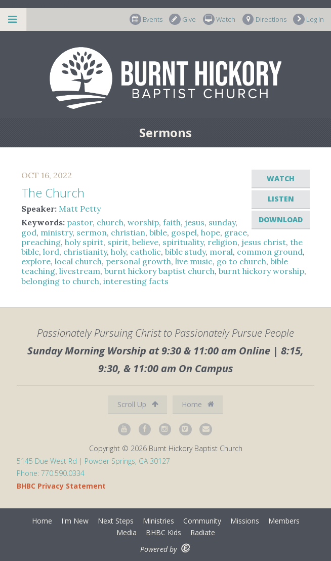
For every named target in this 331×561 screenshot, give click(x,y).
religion (222, 242)
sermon (91, 232)
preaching (41, 242)
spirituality (182, 242)
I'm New (75, 521)
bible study (185, 252)
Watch (219, 19)
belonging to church (60, 281)
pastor (80, 222)
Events (146, 19)
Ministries (158, 521)
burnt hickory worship (261, 271)
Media (126, 532)
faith (172, 222)
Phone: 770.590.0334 (51, 473)
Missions (244, 521)
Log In (308, 19)
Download (281, 219)
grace (235, 232)
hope (210, 232)
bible (158, 232)
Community (202, 521)
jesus (194, 222)
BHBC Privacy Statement (61, 486)
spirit (117, 242)
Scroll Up (137, 404)
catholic (145, 252)
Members (284, 521)
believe (145, 242)
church (110, 222)
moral (221, 252)
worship (143, 222)
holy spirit (84, 242)
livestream (79, 271)
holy (118, 252)
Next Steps (116, 521)
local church (78, 261)
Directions (264, 19)
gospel (184, 232)
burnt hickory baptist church (159, 271)
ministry (56, 232)
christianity (85, 252)
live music (194, 261)
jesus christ (263, 242)
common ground (270, 252)
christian (128, 232)
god (28, 232)
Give (182, 19)
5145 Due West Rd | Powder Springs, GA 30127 (93, 461)
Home (198, 404)
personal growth (138, 261)
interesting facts (136, 281)
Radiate (202, 532)
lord (51, 252)
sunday (222, 222)
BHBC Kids (163, 532)
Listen (281, 199)
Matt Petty (80, 209)
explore (36, 261)
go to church (241, 261)
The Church (53, 192)
